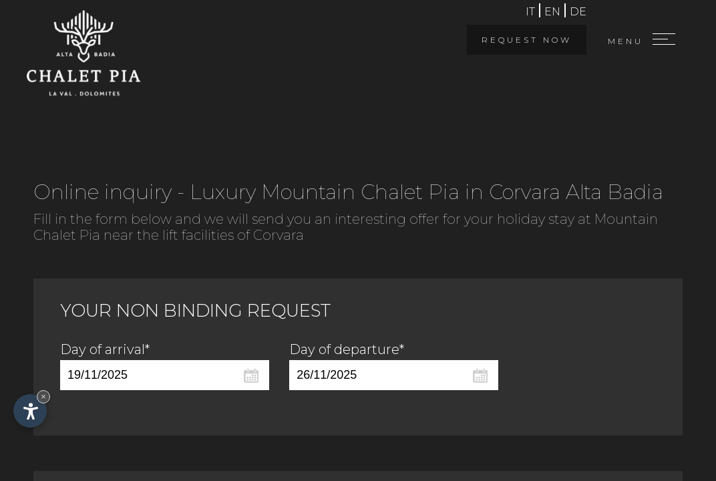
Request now (527, 40)
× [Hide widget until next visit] (43, 396)
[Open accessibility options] (30, 411)
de (578, 11)
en (552, 11)
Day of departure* (346, 349)
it (530, 11)
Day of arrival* (105, 349)
